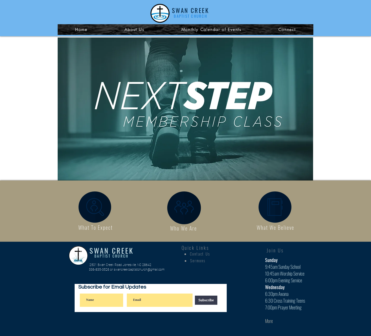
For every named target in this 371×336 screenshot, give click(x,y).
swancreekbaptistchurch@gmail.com (139, 269)
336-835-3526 (99, 269)
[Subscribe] (206, 300)
